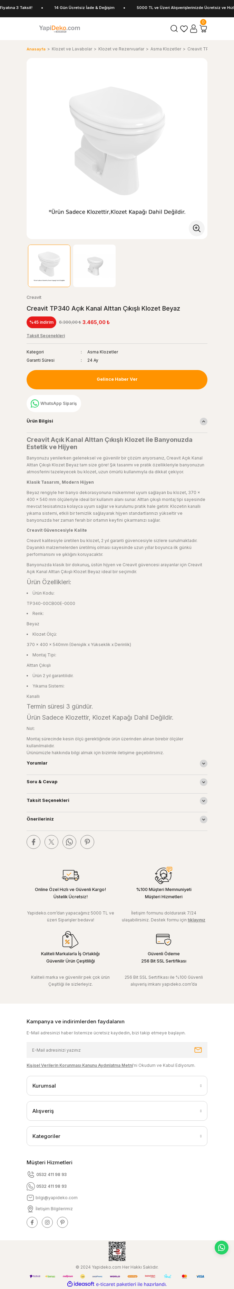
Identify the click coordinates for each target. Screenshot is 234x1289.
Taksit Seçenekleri (48, 800)
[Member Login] (193, 29)
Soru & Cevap (42, 781)
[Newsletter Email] (117, 1050)
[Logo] (59, 29)
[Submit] (198, 1050)
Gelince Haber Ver (117, 379)
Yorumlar (37, 763)
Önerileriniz (40, 819)
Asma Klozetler (102, 351)
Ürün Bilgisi (40, 421)
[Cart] (203, 29)
